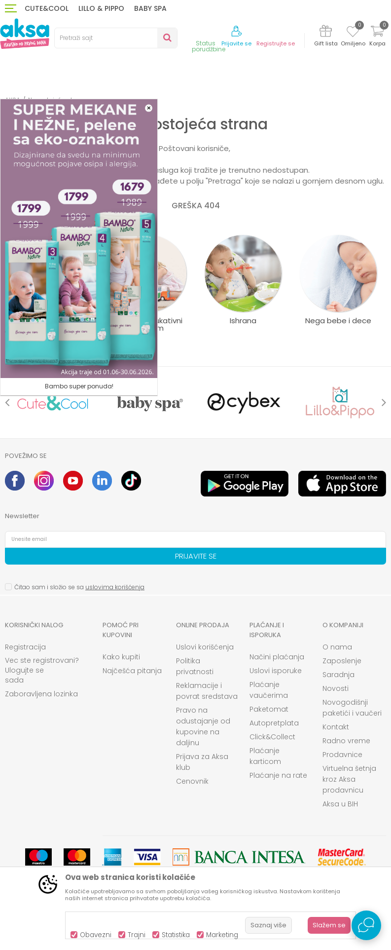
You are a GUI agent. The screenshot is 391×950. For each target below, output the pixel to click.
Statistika (176, 935)
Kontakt (335, 727)
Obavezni (95, 935)
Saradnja (338, 675)
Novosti (335, 688)
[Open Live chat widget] (366, 925)
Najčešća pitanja (132, 671)
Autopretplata (274, 723)
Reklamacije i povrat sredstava (207, 691)
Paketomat (268, 709)
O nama (337, 647)
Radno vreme (346, 741)
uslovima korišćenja (114, 587)
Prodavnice (342, 755)
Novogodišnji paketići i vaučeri (352, 707)
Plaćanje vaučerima (268, 690)
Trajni (136, 935)
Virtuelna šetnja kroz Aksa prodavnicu (349, 779)
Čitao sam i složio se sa (79, 587)
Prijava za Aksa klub (202, 762)
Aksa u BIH (340, 804)
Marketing (222, 935)
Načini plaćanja (276, 657)
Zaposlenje (341, 661)
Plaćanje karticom (265, 756)
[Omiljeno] (353, 33)
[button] (116, 38)
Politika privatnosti (194, 666)
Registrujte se (275, 43)
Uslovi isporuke (275, 671)
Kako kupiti (121, 657)
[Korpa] (377, 37)
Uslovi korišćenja (205, 647)
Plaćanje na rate (278, 775)
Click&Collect (272, 737)
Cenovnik (192, 781)
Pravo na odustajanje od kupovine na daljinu (203, 726)
